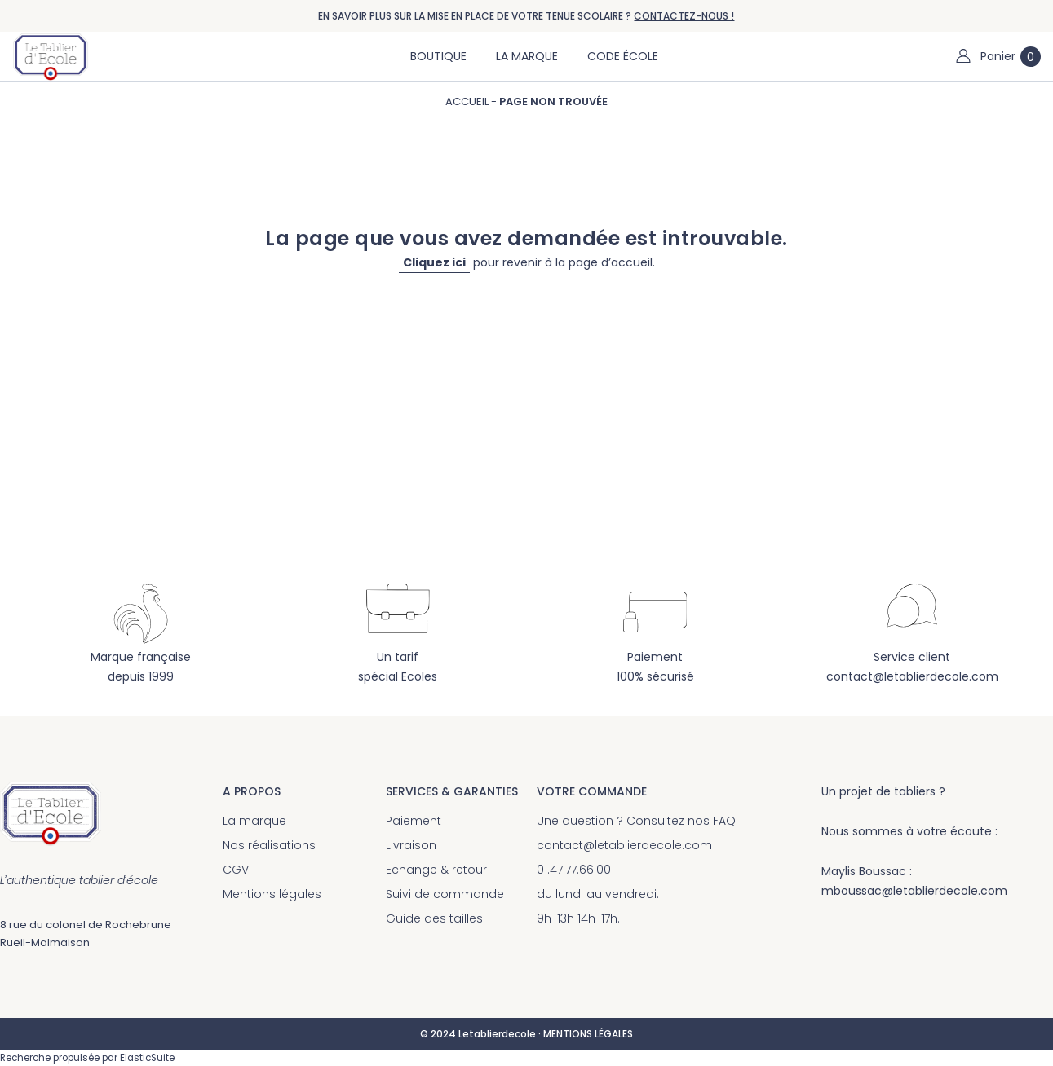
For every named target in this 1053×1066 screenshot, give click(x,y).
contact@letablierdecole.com (912, 676)
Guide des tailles (434, 918)
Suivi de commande (445, 894)
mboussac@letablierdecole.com (914, 891)
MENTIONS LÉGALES (588, 1034)
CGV (236, 869)
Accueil (468, 101)
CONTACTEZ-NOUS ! (684, 16)
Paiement (413, 821)
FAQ (724, 821)
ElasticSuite (147, 1057)
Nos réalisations (269, 845)
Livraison (411, 845)
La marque (254, 821)
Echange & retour (436, 869)
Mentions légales (272, 894)
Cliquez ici (434, 262)
